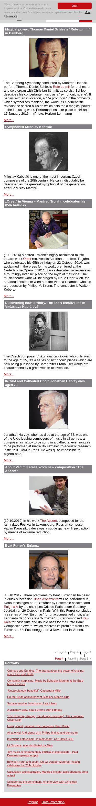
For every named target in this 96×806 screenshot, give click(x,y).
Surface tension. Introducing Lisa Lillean (32, 703)
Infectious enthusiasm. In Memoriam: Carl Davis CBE (40, 738)
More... (9, 120)
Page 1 (62, 652)
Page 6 (84, 658)
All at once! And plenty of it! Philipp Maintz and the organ (42, 732)
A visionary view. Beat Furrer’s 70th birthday (34, 709)
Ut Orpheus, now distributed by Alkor (30, 745)
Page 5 (72, 658)
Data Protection (53, 802)
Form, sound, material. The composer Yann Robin (38, 726)
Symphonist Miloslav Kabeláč (28, 127)
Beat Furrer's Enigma (22, 545)
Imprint (33, 802)
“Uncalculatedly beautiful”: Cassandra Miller (34, 690)
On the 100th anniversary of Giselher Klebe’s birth (38, 696)
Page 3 (87, 652)
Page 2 (74, 652)
